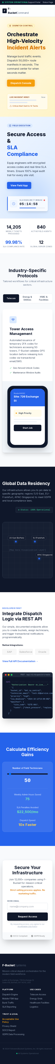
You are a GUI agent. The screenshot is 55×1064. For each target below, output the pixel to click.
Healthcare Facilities (39, 1002)
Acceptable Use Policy (27, 926)
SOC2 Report (8, 1030)
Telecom (11, 298)
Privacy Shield (9, 1026)
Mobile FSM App (10, 998)
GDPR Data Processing (13, 1034)
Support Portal (34, 2)
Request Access (27, 916)
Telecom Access (38, 994)
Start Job (28, 428)
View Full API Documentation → (20, 661)
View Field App (19, 185)
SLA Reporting (9, 1006)
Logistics (34, 1006)
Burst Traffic (8, 1002)
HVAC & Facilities (43, 298)
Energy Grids (36, 998)
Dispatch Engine (10, 994)
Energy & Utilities (27, 298)
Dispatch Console (21, 83)
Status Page (48, 2)
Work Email (13, 901)
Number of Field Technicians (27, 768)
